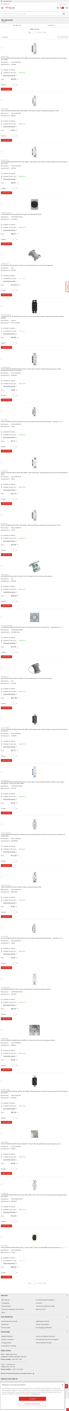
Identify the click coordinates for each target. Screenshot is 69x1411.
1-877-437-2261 (7, 1)
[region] (32, 1396)
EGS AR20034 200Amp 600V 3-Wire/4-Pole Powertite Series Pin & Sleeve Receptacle (27, 265)
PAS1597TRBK (5, 728)
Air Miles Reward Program (45, 1300)
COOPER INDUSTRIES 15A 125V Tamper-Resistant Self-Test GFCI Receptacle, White (25, 989)
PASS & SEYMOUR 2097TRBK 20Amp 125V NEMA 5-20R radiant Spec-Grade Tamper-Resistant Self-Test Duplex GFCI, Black (34, 1092)
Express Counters (7, 1339)
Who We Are (5, 1300)
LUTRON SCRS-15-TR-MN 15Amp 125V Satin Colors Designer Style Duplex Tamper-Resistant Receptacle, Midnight (32, 317)
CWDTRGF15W (5, 987)
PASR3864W (5, 1038)
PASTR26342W (5, 367)
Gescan (34, 1295)
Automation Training (8, 1346)
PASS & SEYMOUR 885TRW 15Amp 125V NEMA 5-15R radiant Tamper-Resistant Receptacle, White (30, 111)
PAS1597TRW (5, 56)
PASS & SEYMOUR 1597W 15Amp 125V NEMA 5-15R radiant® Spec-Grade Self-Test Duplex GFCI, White (31, 525)
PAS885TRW (5, 109)
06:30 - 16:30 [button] (63, 4)
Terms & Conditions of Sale (45, 1306)
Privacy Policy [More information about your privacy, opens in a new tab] (36, 1394)
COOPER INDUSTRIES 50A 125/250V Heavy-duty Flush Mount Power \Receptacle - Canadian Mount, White (33, 627)
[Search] (34, 14)
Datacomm (5, 1324)
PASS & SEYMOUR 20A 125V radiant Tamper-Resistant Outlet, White (21, 887)
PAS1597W (4, 523)
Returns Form (40, 1309)
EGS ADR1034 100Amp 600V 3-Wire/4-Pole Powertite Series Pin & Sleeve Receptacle (26, 678)
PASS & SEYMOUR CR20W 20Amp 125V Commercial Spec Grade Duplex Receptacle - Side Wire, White (32, 938)
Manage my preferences (32, 1404)
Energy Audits (6, 1343)
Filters (17, 25)
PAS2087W (4, 471)
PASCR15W (4, 420)
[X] (63, 1385)
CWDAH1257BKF (6, 213)
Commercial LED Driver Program (47, 1339)
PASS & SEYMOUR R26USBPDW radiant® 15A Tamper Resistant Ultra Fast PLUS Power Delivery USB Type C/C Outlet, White (33, 835)
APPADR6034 (5, 574)
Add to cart (6, 89)
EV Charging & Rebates (44, 1327)
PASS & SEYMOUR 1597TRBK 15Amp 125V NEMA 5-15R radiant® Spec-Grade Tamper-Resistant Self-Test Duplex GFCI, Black (34, 730)
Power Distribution (42, 1324)
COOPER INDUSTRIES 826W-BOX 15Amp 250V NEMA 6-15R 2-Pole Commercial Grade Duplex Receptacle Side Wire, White (34, 1195)
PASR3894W (5, 1142)
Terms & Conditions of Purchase (12, 1309)
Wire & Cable (5, 1327)
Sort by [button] (51, 25)
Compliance (5, 1303)
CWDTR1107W (5, 780)
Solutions (34, 1332)
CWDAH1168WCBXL (7, 625)
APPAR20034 (5, 264)
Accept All (32, 1399)
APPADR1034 (5, 677)
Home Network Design (44, 1343)
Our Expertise (34, 1317)
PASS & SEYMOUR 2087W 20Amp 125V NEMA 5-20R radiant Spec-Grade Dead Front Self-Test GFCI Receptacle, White (34, 473)
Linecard (39, 1303)
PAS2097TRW (5, 160)
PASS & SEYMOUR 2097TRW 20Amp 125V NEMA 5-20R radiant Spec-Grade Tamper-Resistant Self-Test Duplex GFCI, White (34, 162)
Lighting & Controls (42, 1321)
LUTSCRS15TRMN (6, 315)
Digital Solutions (7, 1336)
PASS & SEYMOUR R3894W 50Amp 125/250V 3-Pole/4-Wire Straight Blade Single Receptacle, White (31, 1144)
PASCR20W (4, 936)
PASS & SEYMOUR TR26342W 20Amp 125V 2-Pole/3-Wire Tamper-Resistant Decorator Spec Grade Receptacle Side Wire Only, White (31, 369)
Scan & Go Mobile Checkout (45, 1336)
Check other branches (9, 75)
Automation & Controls (9, 1321)
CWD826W (4, 1193)
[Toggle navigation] (2, 8)
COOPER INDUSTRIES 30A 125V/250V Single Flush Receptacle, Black (21, 214)
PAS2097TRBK (5, 1090)
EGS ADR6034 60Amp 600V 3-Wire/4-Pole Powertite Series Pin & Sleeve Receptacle (26, 576)
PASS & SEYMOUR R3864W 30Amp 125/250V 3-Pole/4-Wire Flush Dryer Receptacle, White (28, 1040)
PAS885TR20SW (6, 885)
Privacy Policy (6, 1306)
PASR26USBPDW (6, 833)
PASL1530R (4, 1246)
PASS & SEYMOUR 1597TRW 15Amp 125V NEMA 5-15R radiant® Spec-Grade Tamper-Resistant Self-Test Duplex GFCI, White (34, 58)
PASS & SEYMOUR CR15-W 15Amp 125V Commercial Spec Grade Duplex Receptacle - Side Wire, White (32, 421)
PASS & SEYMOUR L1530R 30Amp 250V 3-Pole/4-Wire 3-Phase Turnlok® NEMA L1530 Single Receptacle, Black (33, 1247)
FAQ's (3, 1312)
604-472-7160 (17, 1359)
